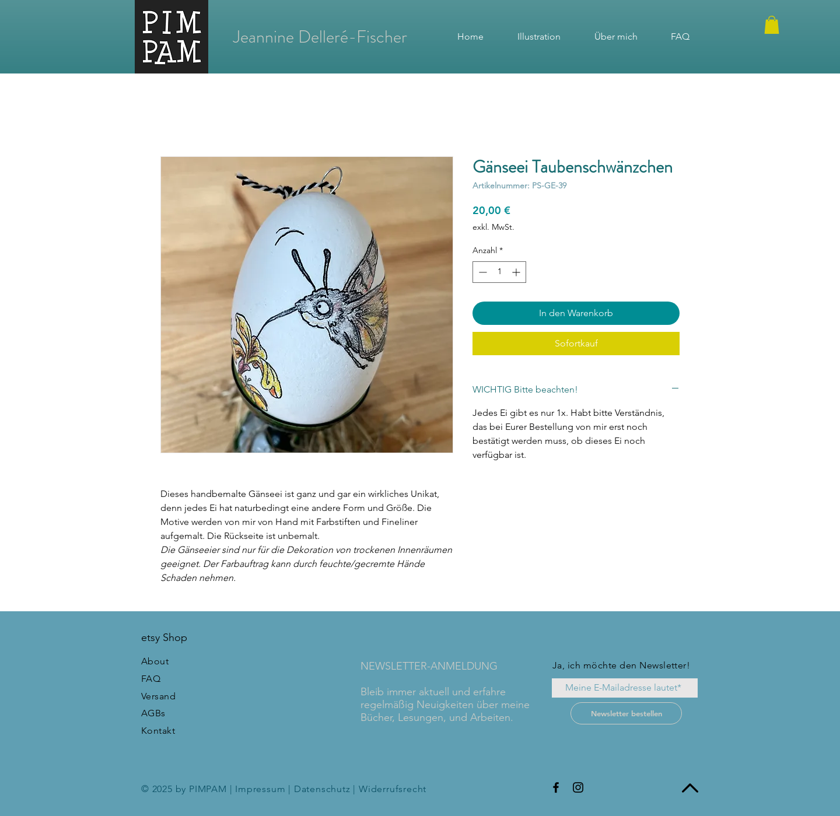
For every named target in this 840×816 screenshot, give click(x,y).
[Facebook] (556, 787)
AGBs (153, 713)
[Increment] (517, 272)
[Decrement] (481, 272)
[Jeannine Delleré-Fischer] (320, 37)
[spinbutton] (499, 272)
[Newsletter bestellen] (626, 713)
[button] (771, 25)
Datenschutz (322, 788)
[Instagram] (578, 787)
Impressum (260, 788)
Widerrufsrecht (392, 788)
